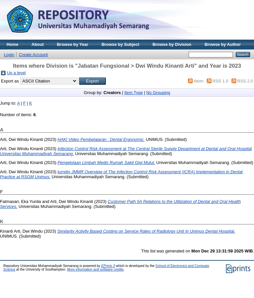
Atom (199, 81)
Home (12, 44)
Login (9, 54)
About (38, 44)
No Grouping (158, 92)
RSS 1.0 (220, 81)
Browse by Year (72, 44)
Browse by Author (223, 44)
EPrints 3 (108, 266)
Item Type (133, 92)
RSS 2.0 (245, 81)
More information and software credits (95, 269)
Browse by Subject (121, 44)
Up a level (16, 72)
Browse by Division (171, 44)
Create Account (33, 54)
